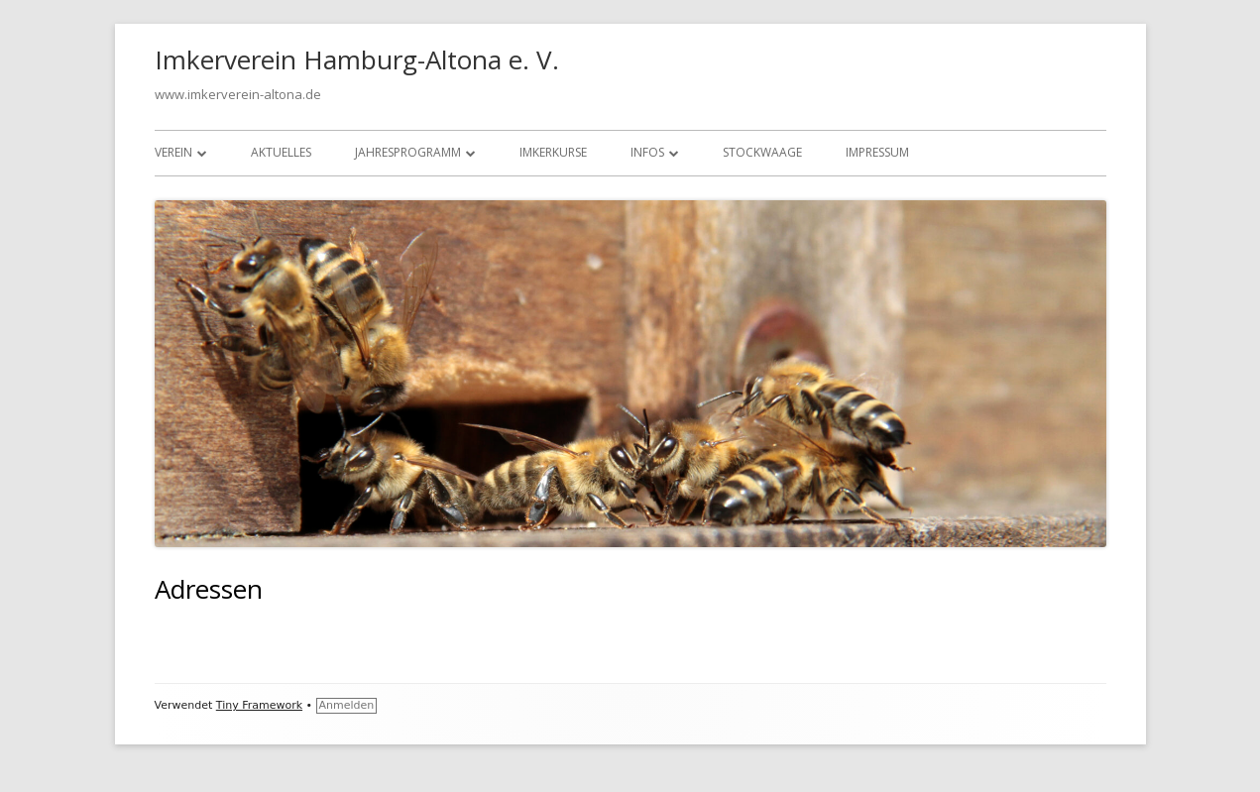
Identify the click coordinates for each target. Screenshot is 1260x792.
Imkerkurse (553, 152)
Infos (647, 152)
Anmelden (347, 705)
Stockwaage (762, 152)
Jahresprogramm (408, 152)
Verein (173, 152)
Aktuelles (281, 152)
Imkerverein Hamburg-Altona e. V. (357, 59)
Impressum (877, 152)
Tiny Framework (259, 705)
